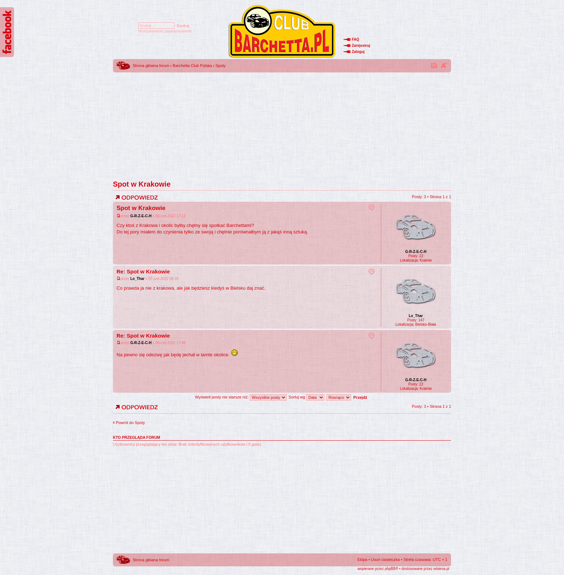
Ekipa (363, 559)
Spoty (220, 65)
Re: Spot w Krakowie (143, 271)
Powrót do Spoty (130, 422)
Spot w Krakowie (141, 184)
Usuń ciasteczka (385, 559)
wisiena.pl (441, 569)
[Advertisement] (282, 124)
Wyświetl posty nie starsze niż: (241, 397)
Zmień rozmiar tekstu (443, 65)
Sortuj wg (306, 397)
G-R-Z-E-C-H (140, 216)
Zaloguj (358, 52)
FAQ (355, 39)
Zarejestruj (361, 46)
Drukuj (434, 65)
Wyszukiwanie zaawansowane (164, 31)
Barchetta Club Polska (192, 65)
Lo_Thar (137, 279)
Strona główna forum (151, 65)
